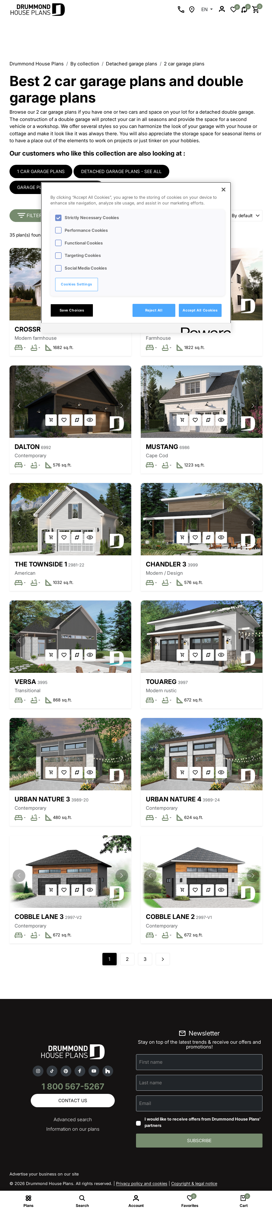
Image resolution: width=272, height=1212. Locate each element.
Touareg (161, 682)
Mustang (162, 447)
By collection (84, 64)
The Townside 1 (41, 564)
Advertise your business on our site (44, 1173)
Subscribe (199, 1140)
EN (205, 9)
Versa (25, 682)
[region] (136, 257)
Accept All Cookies (200, 310)
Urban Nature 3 (42, 799)
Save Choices (72, 310)
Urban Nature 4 (173, 799)
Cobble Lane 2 (170, 917)
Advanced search (73, 1119)
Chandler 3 (166, 564)
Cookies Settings (76, 284)
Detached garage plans (131, 64)
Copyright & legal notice (194, 1183)
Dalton (27, 447)
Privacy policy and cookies (141, 1183)
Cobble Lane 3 (39, 917)
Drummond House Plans (37, 64)
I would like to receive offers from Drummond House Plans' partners (203, 1122)
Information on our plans (73, 1129)
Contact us (72, 1100)
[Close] (223, 190)
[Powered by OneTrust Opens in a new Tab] (204, 329)
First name (151, 1062)
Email (145, 1103)
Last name (150, 1083)
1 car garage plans (41, 171)
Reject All (154, 310)
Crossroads (36, 329)
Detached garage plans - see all (121, 171)
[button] (19, 288)
